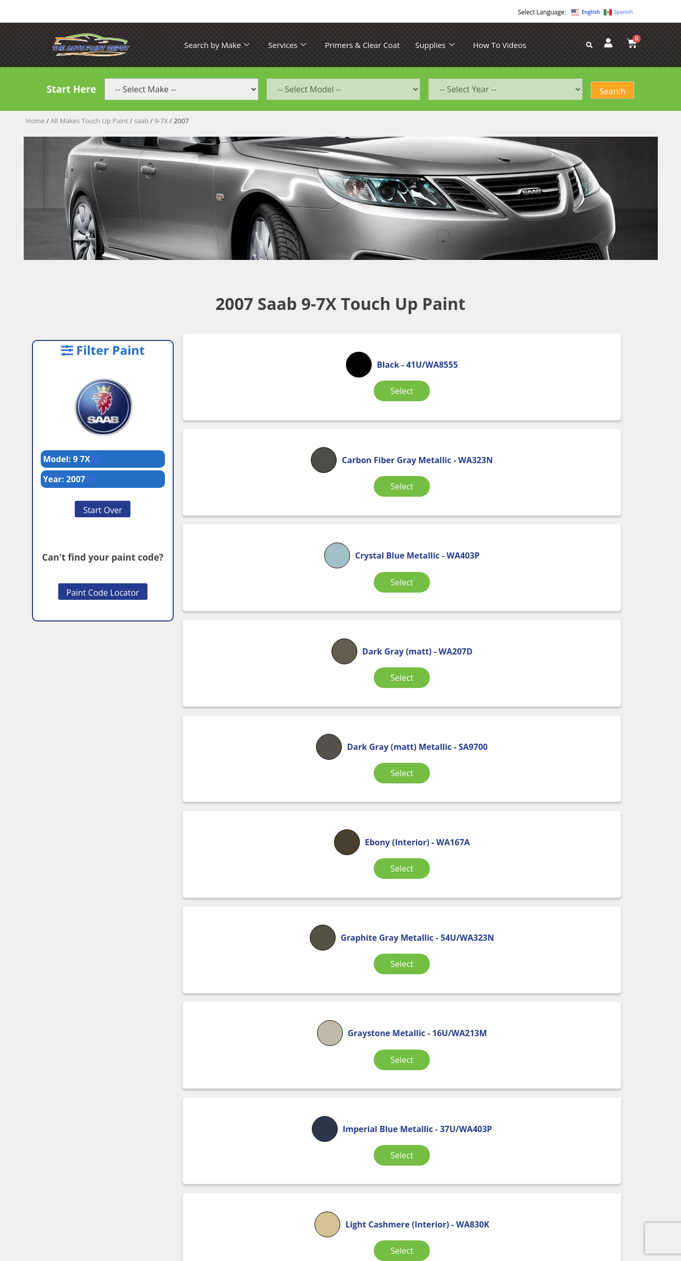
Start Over (102, 510)
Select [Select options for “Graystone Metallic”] (416, 697)
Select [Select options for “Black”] (259, 416)
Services (287, 45)
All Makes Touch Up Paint (89, 120)
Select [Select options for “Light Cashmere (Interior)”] (259, 831)
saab (141, 120)
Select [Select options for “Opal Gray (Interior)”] (259, 964)
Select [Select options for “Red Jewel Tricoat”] (416, 964)
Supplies (435, 45)
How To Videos (499, 45)
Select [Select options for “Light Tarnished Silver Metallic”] (416, 831)
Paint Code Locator (103, 592)
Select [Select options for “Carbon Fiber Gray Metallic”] (416, 431)
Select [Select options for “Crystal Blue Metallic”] (571, 431)
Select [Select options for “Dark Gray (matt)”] (259, 558)
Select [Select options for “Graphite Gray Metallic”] (259, 697)
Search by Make (217, 45)
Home (35, 120)
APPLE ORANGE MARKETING (469, 1252)
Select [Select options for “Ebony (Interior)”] (571, 558)
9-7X (161, 120)
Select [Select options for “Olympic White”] (571, 831)
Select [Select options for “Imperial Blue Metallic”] (571, 697)
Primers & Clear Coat (362, 45)
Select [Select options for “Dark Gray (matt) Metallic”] (416, 564)
